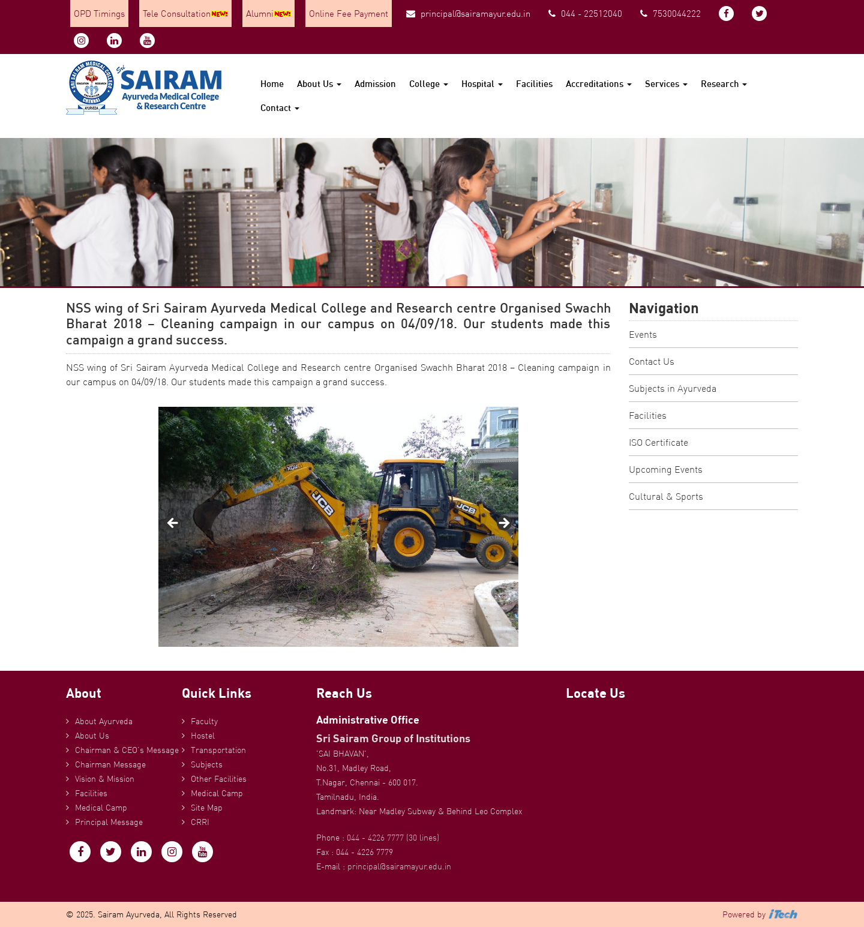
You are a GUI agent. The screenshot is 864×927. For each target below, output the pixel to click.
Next (503, 524)
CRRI (200, 822)
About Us (319, 83)
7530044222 (670, 13)
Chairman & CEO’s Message (127, 750)
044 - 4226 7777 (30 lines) (393, 837)
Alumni (268, 13)
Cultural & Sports (666, 496)
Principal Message (109, 822)
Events (643, 334)
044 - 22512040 (585, 13)
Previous (173, 524)
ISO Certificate (658, 442)
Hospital (482, 83)
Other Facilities (219, 778)
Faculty (204, 721)
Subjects (207, 764)
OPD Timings (99, 13)
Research (724, 83)
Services (666, 83)
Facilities (534, 83)
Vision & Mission (104, 778)
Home (272, 83)
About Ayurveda (104, 721)
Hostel (203, 735)
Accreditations (599, 83)
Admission (375, 83)
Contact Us (651, 361)
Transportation (218, 750)
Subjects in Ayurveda (672, 388)
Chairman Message (110, 764)
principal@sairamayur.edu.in (468, 13)
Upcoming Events (666, 469)
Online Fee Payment (348, 13)
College (428, 83)
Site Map (207, 807)
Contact (279, 107)
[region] (338, 527)
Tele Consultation (185, 13)
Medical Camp (101, 807)
